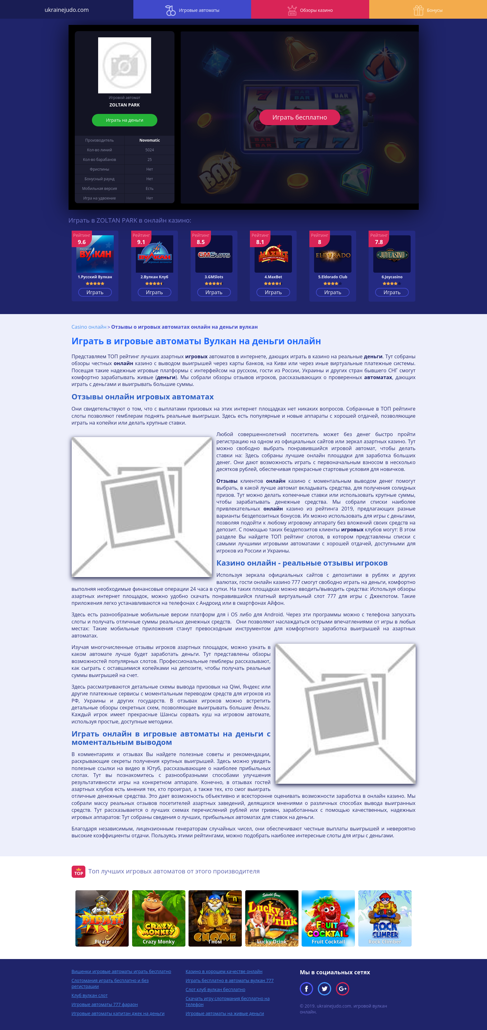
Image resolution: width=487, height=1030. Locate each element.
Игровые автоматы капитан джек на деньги (118, 1013)
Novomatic (150, 140)
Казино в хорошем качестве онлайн (224, 971)
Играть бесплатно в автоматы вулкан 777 (230, 980)
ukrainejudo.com (61, 9)
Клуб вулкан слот (90, 995)
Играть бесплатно (299, 117)
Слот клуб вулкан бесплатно (216, 989)
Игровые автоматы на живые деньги (225, 1013)
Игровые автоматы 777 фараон (105, 1004)
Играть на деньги (124, 120)
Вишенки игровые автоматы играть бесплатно (121, 971)
